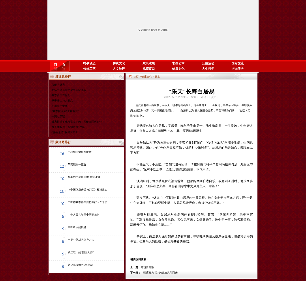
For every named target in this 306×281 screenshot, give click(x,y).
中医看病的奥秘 (77, 227)
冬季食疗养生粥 (61, 95)
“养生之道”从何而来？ (65, 132)
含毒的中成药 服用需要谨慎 (84, 177)
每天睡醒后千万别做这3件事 (68, 127)
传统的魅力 (58, 84)
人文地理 (119, 68)
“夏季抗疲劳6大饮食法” (65, 111)
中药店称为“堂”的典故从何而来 (159, 272)
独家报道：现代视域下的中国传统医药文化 (77, 121)
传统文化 (119, 63)
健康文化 (178, 68)
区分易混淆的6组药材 (80, 264)
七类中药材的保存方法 (81, 239)
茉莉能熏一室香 (77, 164)
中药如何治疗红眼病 (80, 151)
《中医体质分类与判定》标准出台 (87, 189)
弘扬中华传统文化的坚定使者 (69, 90)
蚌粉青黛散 (147, 267)
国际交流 (237, 63)
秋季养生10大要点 (62, 100)
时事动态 (89, 63)
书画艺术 (178, 63)
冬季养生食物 (60, 105)
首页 (136, 76)
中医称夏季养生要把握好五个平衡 (87, 202)
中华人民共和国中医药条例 (83, 214)
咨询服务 (237, 68)
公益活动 (208, 63)
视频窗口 (149, 68)
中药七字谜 (58, 116)
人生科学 (208, 68)
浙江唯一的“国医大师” (81, 252)
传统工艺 (89, 68)
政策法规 (149, 63)
